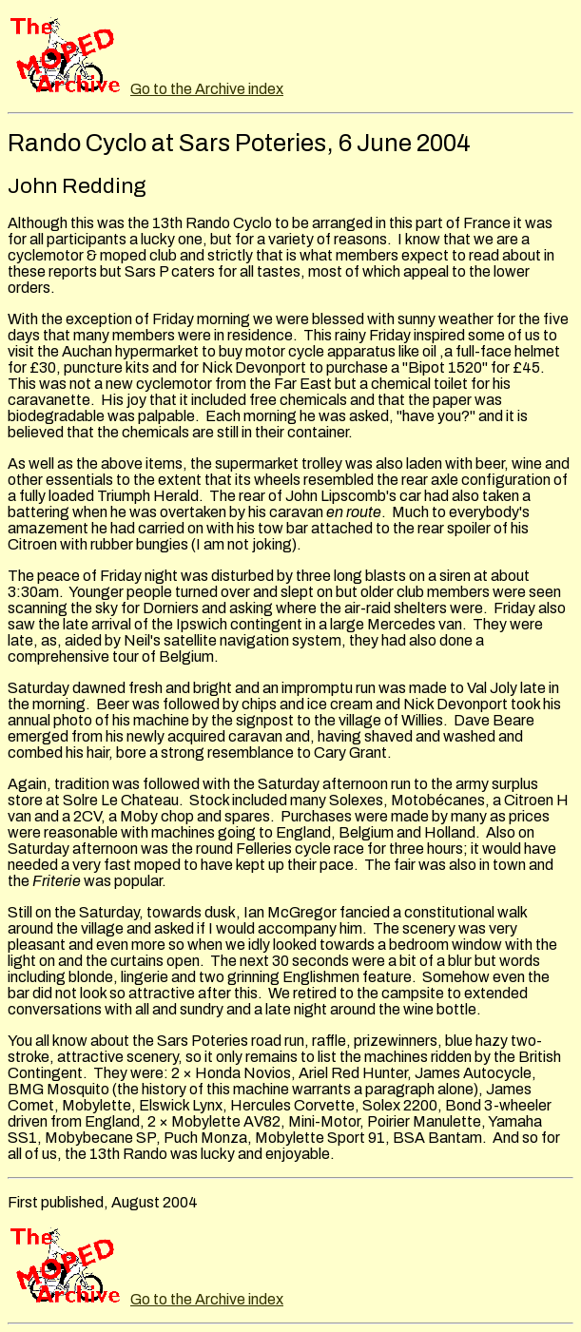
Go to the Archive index (206, 89)
